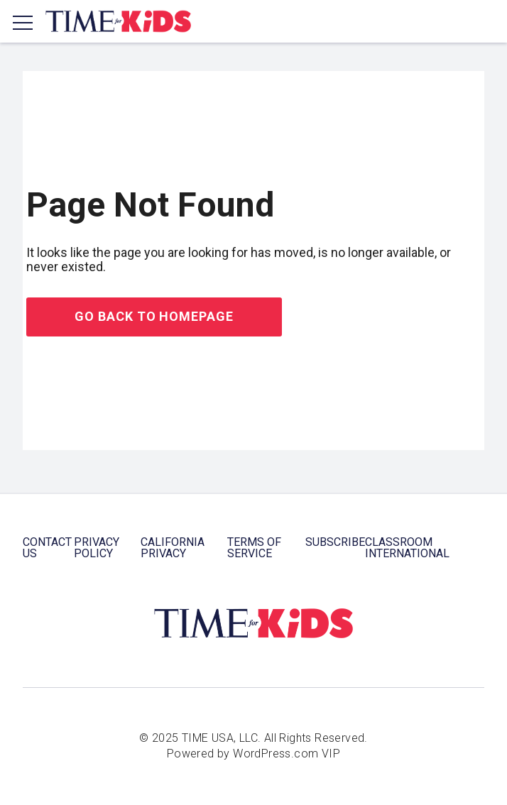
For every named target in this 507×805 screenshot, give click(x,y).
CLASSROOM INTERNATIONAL (407, 547)
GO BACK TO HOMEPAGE (154, 316)
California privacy (173, 547)
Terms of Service (254, 547)
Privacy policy (96, 547)
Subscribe (335, 542)
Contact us (47, 547)
